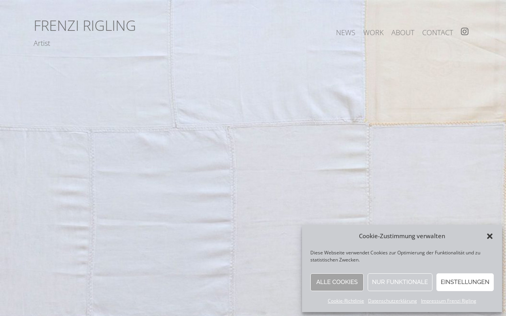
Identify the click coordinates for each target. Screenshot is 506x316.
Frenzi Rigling (85, 25)
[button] (490, 236)
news (345, 32)
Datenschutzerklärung (392, 300)
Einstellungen (465, 282)
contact (437, 32)
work (373, 32)
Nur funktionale (400, 282)
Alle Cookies (337, 282)
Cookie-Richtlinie (346, 300)
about (402, 32)
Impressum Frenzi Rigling (448, 300)
